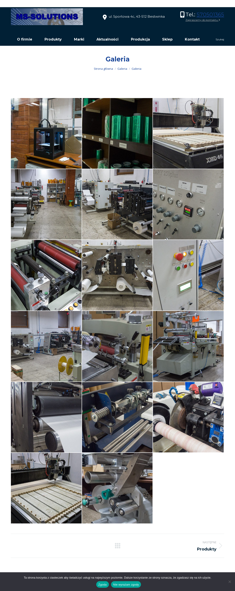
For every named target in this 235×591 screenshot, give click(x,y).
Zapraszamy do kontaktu (202, 20)
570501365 (210, 14)
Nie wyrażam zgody (126, 584)
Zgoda (102, 584)
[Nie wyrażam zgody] (229, 581)
